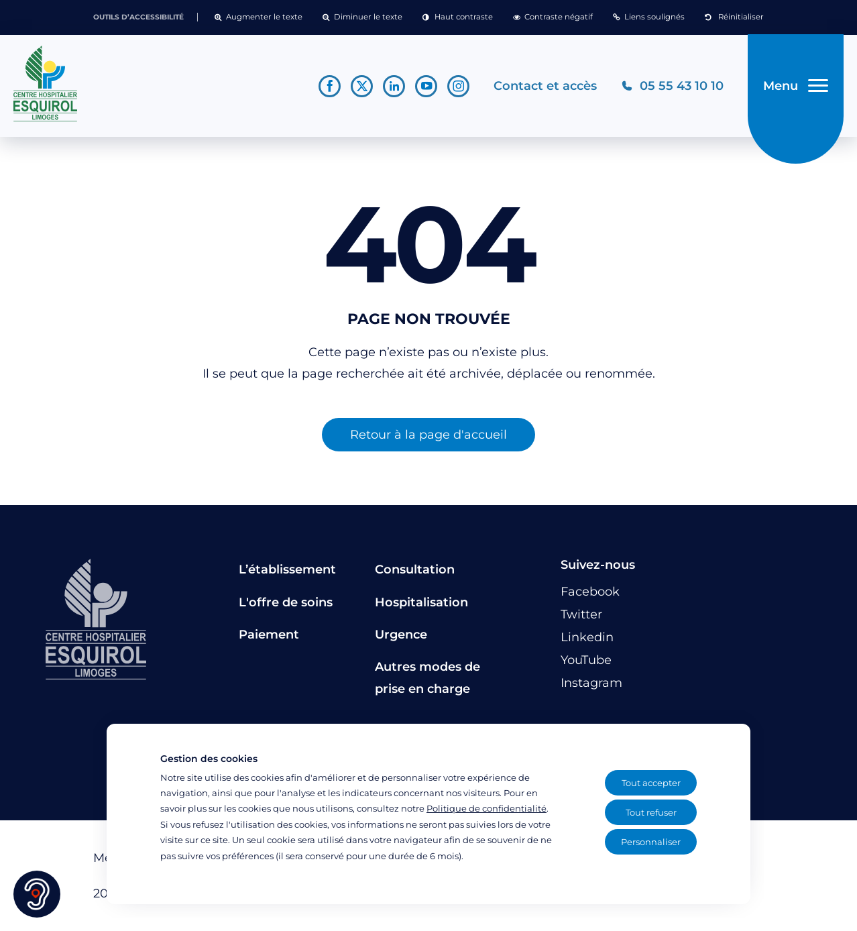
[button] (258, 17)
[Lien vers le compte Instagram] (458, 86)
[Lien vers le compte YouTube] (426, 86)
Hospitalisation (421, 602)
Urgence (401, 635)
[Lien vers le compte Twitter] (362, 86)
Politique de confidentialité (486, 808)
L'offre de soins (286, 602)
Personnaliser (651, 841)
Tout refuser (651, 812)
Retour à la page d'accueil (428, 435)
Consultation (415, 570)
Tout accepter (651, 782)
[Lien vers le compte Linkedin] (394, 86)
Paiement (269, 635)
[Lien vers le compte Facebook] (330, 86)
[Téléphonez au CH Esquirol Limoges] (672, 86)
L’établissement (287, 570)
